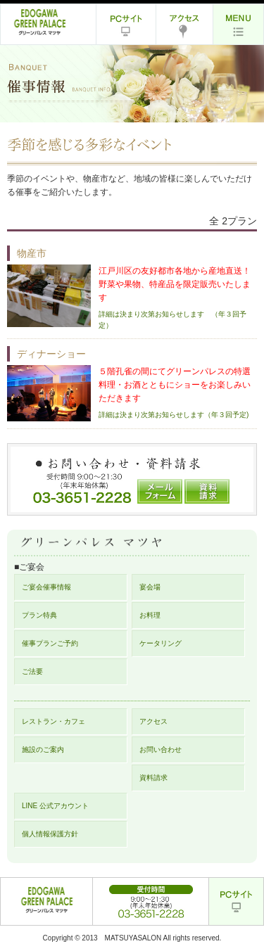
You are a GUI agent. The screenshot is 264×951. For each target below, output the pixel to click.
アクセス (153, 721)
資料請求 (153, 777)
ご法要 (32, 671)
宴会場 (150, 587)
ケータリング (160, 643)
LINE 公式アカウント (55, 806)
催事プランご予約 (50, 643)
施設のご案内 (43, 749)
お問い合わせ (160, 749)
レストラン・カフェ (53, 721)
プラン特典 (39, 615)
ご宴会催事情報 (46, 587)
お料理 (150, 615)
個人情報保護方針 (50, 834)
